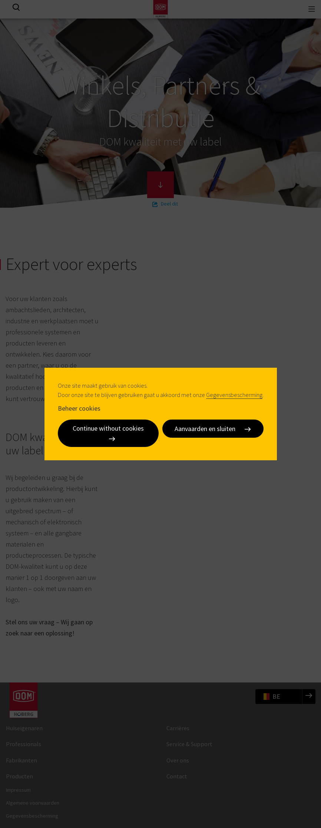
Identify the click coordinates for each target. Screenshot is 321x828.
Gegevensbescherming (234, 394)
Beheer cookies (79, 408)
